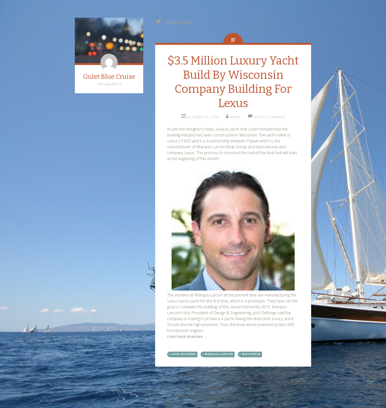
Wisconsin (251, 354)
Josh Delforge (183, 354)
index (235, 117)
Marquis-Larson (219, 354)
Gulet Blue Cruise (109, 77)
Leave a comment (269, 117)
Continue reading (187, 336)
